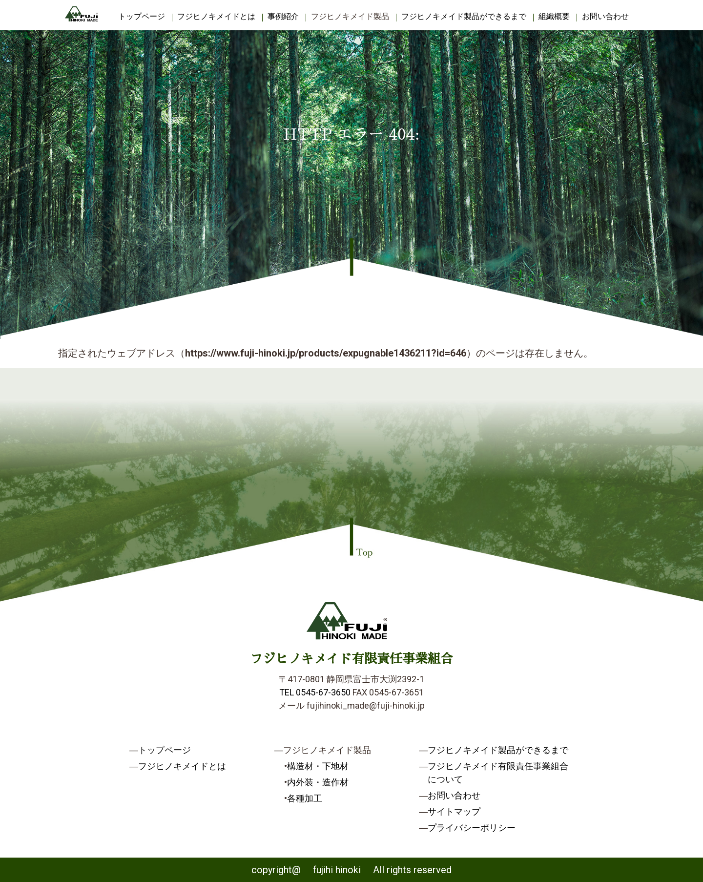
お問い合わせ (605, 16)
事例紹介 (283, 16)
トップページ (141, 16)
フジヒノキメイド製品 (350, 16)
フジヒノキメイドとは (216, 16)
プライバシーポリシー (472, 827)
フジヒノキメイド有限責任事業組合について (498, 772)
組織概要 (554, 16)
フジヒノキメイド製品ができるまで (463, 16)
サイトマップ (454, 811)
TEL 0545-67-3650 (315, 692)
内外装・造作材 (318, 782)
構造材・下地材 (318, 766)
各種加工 (304, 798)
